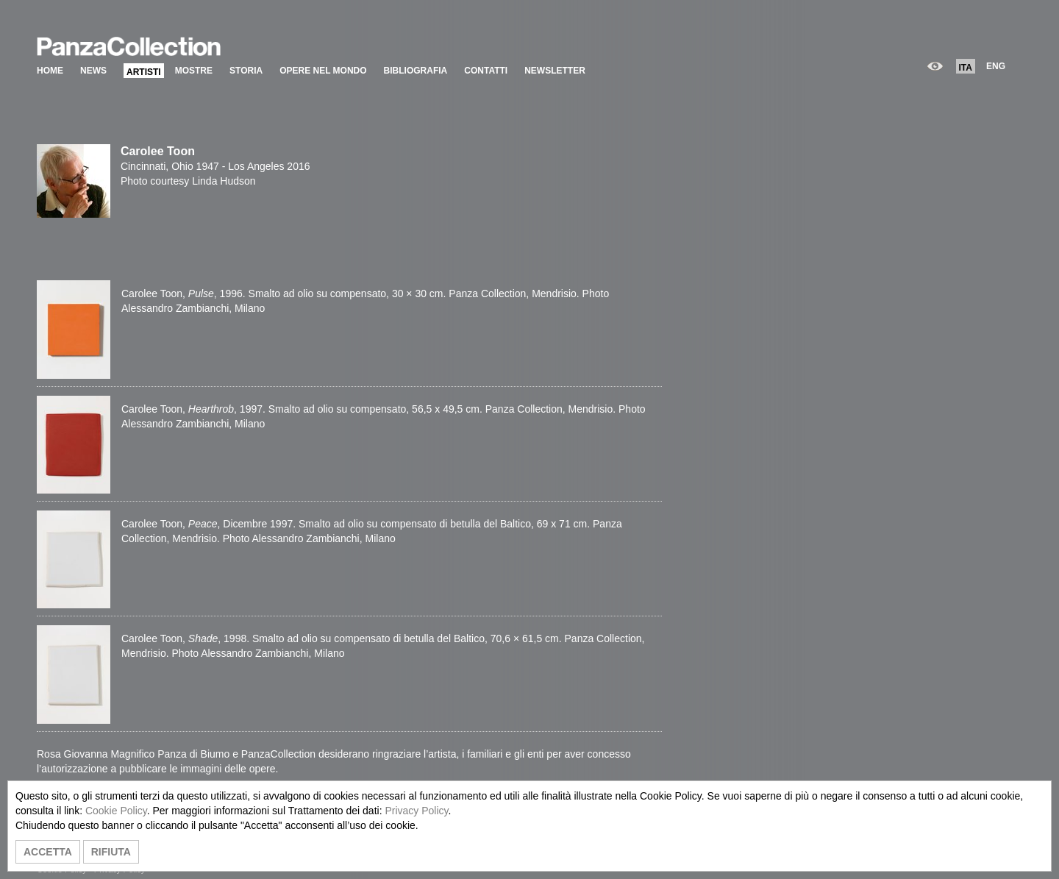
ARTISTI (143, 72)
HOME (50, 70)
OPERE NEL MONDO (322, 70)
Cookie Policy (116, 810)
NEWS (93, 70)
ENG (995, 66)
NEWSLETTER (554, 70)
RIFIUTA (111, 852)
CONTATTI (485, 70)
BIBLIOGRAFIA (416, 70)
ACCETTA (48, 852)
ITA (965, 68)
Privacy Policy (416, 810)
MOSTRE (194, 70)
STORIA (246, 70)
